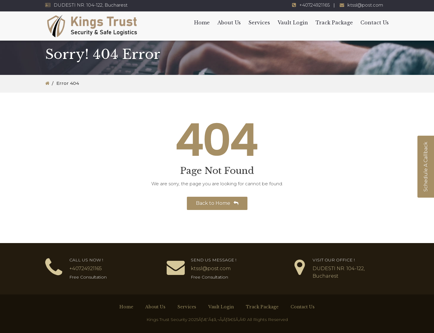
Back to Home (217, 203)
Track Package (334, 23)
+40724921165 (314, 5)
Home (202, 23)
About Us (229, 23)
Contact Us (374, 23)
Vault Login (293, 23)
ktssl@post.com (365, 5)
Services (259, 23)
